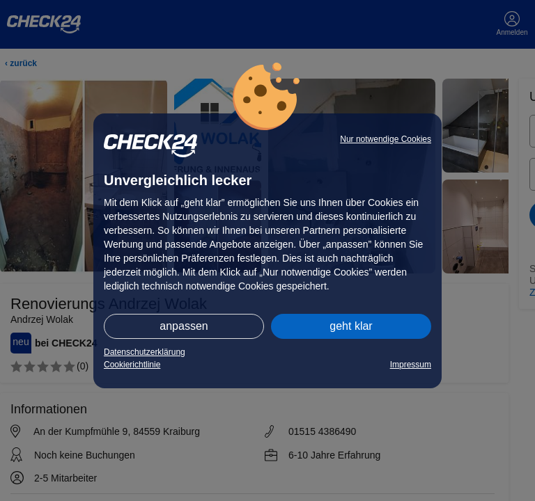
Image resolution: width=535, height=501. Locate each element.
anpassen (184, 326)
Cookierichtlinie (132, 364)
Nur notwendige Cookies (385, 139)
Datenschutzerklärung (144, 352)
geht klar (350, 326)
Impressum (410, 364)
